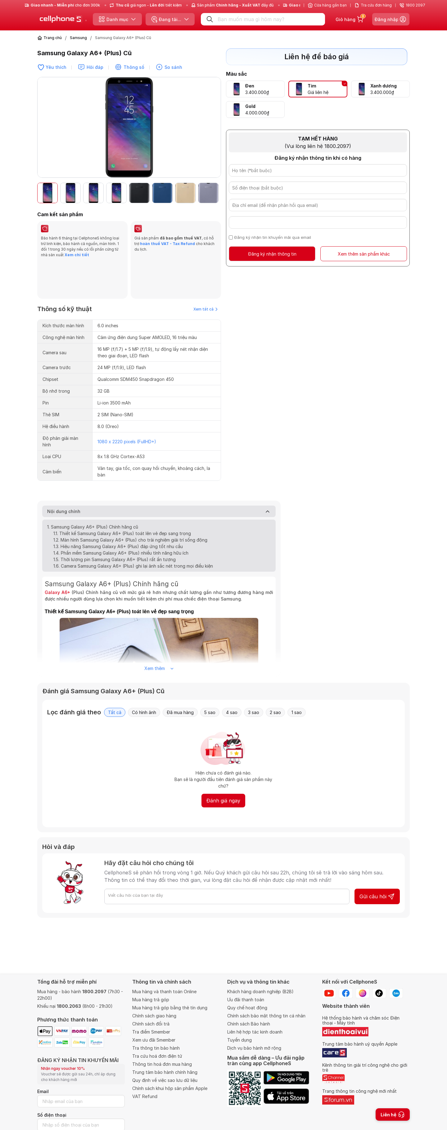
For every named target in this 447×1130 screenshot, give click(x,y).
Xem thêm (159, 631)
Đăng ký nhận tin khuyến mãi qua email (272, 237)
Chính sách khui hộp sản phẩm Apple (169, 1088)
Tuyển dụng (239, 1040)
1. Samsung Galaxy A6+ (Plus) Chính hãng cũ (92, 489)
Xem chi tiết (76, 254)
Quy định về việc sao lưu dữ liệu (164, 1080)
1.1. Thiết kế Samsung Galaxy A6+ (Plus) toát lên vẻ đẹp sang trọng (122, 496)
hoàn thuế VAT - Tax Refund (167, 243)
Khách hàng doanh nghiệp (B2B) (260, 991)
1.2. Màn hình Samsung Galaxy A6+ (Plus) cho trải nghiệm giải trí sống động (130, 502)
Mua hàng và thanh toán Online (164, 991)
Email (43, 1091)
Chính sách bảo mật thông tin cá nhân (266, 1015)
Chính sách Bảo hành (248, 1023)
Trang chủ (52, 37)
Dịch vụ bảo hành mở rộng (254, 1048)
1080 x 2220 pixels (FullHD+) (126, 404)
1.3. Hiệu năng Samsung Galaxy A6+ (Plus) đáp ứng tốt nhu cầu (118, 509)
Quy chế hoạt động (247, 1007)
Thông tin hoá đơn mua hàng (162, 1064)
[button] (213, 193)
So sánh (173, 67)
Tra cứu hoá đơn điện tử (157, 1056)
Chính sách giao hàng (154, 1015)
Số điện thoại (51, 1115)
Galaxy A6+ (57, 555)
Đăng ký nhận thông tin (272, 254)
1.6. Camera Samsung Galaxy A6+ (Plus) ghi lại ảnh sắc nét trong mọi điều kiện (133, 528)
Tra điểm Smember (151, 1031)
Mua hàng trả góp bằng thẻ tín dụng (169, 1007)
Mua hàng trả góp (150, 999)
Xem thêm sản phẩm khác (364, 254)
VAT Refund (144, 1096)
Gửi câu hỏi (377, 859)
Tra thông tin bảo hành (156, 1048)
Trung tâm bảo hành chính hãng (164, 1072)
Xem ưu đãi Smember (153, 1040)
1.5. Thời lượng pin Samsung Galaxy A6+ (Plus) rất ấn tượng (114, 522)
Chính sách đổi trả (150, 1023)
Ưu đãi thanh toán (245, 999)
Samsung (78, 37)
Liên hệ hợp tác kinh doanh (254, 1031)
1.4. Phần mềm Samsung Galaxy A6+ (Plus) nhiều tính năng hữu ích (120, 515)
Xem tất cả (205, 272)
